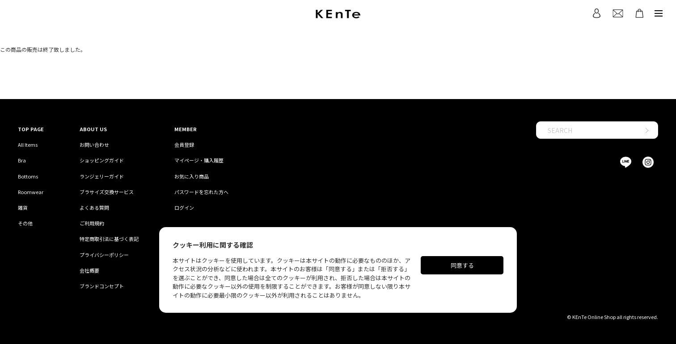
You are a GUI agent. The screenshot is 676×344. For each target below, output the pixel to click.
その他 (25, 223)
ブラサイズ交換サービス (107, 191)
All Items (28, 144)
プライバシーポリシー (104, 254)
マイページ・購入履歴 (199, 160)
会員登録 (184, 144)
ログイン (184, 207)
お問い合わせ (94, 144)
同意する (462, 265)
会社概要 (89, 270)
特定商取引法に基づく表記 (109, 238)
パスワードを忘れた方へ (201, 191)
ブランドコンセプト (102, 286)
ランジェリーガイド (102, 176)
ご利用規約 (92, 223)
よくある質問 (94, 207)
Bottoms (28, 176)
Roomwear (30, 191)
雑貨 (23, 207)
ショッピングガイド (102, 160)
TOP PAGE (31, 129)
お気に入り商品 (191, 176)
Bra (22, 160)
